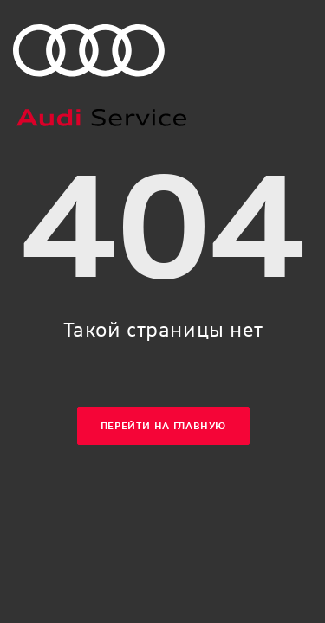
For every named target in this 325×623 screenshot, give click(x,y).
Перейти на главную (163, 426)
